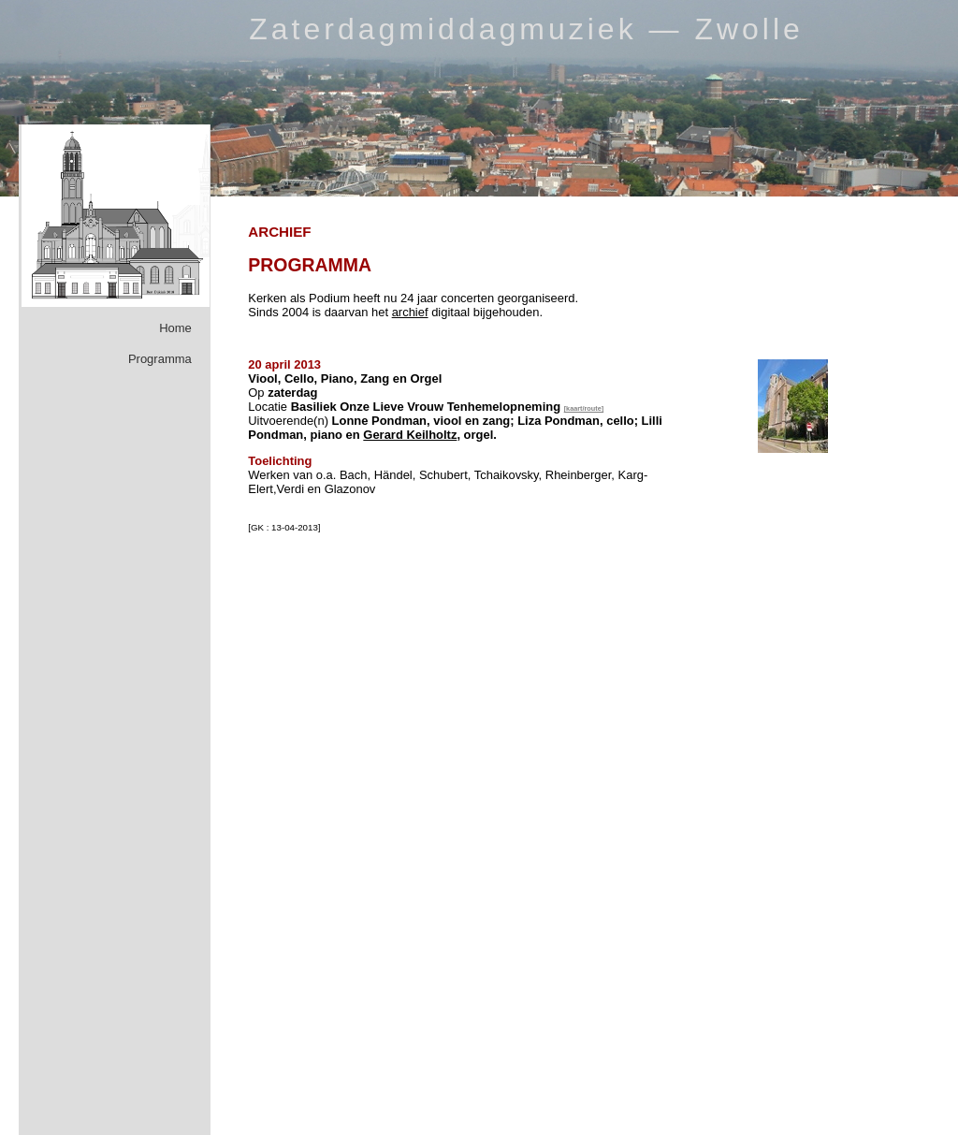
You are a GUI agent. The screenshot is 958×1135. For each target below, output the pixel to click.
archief (410, 312)
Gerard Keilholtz (410, 435)
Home (175, 328)
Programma (160, 359)
